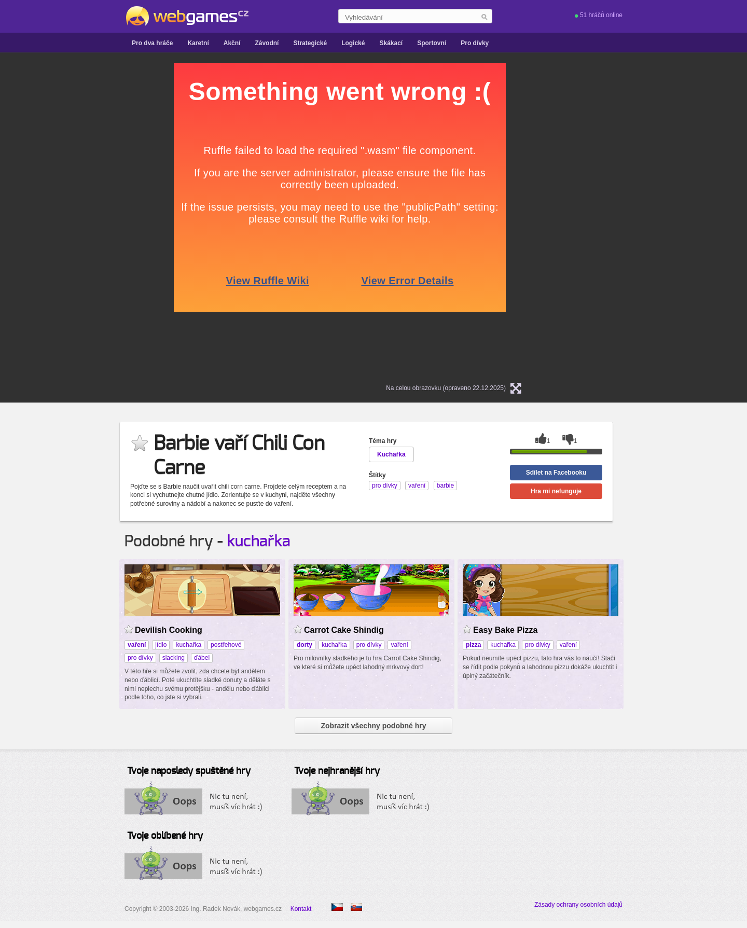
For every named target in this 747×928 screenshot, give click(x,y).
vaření (399, 644)
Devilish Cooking (168, 630)
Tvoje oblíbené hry (165, 836)
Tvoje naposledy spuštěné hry (189, 771)
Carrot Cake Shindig (344, 630)
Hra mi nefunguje (556, 491)
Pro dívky (475, 43)
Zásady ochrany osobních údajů (578, 904)
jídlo (161, 644)
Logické (353, 43)
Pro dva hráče (152, 43)
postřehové (226, 644)
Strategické (310, 43)
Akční (232, 43)
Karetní (198, 43)
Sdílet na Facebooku (556, 472)
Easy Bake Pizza (505, 630)
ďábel (202, 657)
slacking (173, 657)
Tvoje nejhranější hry (337, 771)
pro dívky (140, 657)
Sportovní (431, 43)
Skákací (391, 43)
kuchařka (258, 541)
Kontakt (301, 908)
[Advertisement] (62, 218)
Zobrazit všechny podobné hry (373, 726)
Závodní (267, 43)
